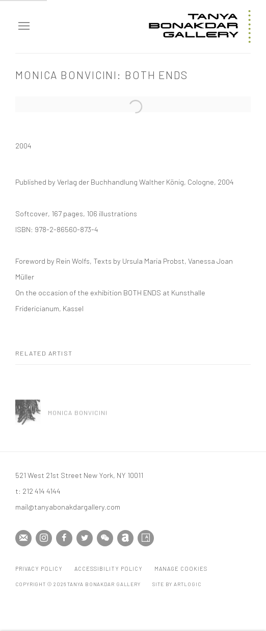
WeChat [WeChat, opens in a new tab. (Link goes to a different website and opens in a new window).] (105, 538)
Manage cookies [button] (180, 568)
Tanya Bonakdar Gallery (200, 26)
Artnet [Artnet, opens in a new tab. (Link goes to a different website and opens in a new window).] (125, 538)
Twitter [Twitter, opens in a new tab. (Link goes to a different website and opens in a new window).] (84, 538)
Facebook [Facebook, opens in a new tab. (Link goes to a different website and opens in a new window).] (64, 538)
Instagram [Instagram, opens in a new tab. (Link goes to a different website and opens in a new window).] (44, 538)
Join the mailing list (23, 538)
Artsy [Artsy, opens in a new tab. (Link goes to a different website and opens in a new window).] (146, 538)
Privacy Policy (39, 568)
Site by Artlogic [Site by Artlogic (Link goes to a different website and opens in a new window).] (176, 584)
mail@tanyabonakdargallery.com (67, 506)
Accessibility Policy (108, 568)
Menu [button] (23, 26)
